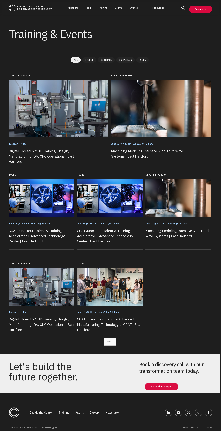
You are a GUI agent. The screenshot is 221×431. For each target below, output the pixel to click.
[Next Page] (110, 342)
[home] (30, 7)
